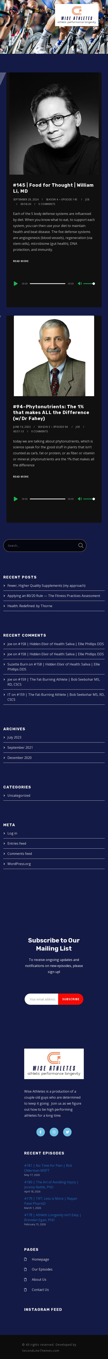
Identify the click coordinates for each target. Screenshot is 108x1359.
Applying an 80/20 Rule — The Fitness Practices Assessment (53, 595)
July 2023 (14, 737)
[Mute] (80, 284)
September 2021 (20, 747)
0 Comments (39, 431)
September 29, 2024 (26, 199)
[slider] (47, 283)
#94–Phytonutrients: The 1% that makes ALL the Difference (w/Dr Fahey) (51, 412)
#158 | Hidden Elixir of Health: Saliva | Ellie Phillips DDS (61, 644)
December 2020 (19, 757)
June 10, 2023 (22, 427)
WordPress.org (19, 863)
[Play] (15, 283)
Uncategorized (18, 795)
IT (9, 694)
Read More (21, 261)
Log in (12, 833)
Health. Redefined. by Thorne (29, 606)
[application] (54, 283)
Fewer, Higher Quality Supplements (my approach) (46, 585)
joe (87, 199)
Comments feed (19, 853)
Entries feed (16, 843)
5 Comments (46, 204)
